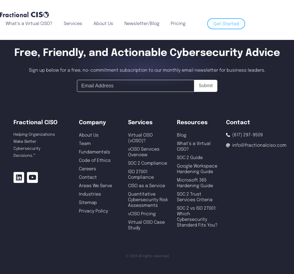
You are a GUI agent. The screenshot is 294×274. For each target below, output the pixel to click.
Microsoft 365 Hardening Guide (195, 183)
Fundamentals (94, 152)
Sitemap (88, 202)
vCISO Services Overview (143, 152)
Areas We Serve (95, 186)
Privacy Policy (93, 211)
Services (73, 23)
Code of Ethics (95, 160)
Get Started (226, 24)
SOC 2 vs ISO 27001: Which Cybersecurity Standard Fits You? (197, 217)
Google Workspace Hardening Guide (197, 169)
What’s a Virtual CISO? (29, 23)
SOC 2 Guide (190, 157)
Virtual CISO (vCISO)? (140, 138)
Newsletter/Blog (141, 23)
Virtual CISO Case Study (146, 225)
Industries (90, 194)
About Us (103, 23)
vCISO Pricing (142, 214)
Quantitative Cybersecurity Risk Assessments (148, 200)
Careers (87, 169)
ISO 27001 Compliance (141, 174)
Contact (88, 177)
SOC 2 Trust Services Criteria (195, 197)
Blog (181, 135)
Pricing (178, 23)
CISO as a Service (146, 186)
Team (85, 143)
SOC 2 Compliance (147, 163)
